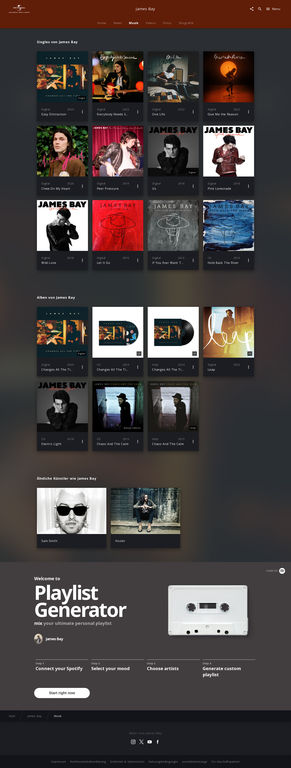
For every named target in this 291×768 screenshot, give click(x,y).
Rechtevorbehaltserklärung (88, 761)
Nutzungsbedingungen (163, 761)
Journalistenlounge (194, 761)
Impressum (58, 761)
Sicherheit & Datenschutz (127, 761)
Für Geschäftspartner (225, 761)
